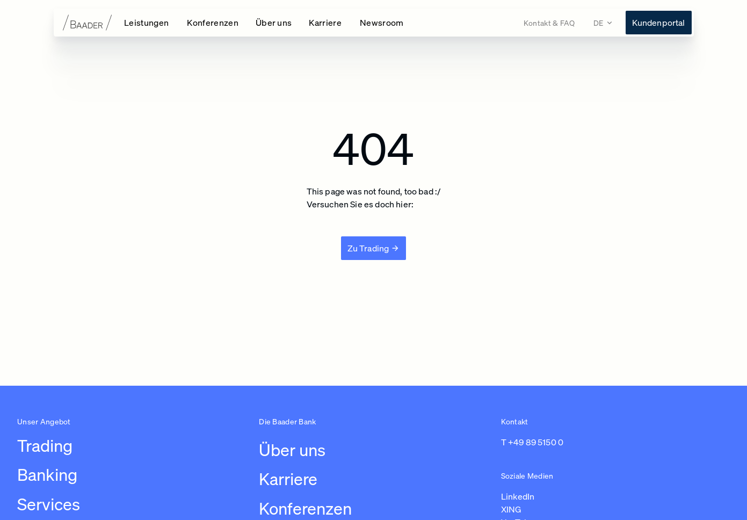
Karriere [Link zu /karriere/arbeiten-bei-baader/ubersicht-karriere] (288, 479)
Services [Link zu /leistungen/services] (48, 504)
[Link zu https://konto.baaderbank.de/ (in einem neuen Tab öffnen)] (659, 22)
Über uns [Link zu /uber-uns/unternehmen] (292, 450)
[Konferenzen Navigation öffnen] (212, 22)
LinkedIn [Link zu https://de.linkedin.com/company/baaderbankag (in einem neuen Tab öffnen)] (517, 496)
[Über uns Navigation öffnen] (274, 22)
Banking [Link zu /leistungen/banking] (47, 475)
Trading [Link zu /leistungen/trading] (44, 446)
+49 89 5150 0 (535, 442)
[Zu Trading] (374, 248)
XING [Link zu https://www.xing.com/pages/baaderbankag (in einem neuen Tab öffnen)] (511, 509)
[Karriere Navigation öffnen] (325, 22)
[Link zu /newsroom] (381, 22)
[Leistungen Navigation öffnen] (146, 22)
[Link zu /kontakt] (549, 23)
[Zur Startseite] (79, 22)
